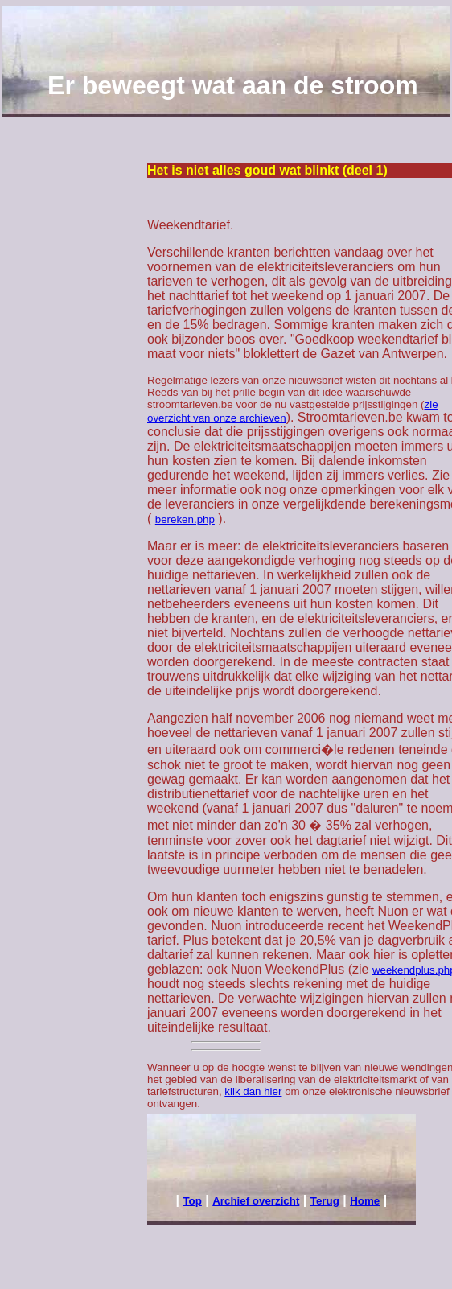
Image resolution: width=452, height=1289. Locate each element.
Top (192, 1201)
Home (365, 1201)
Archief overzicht (255, 1201)
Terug (324, 1201)
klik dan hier (252, 1091)
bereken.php (185, 519)
